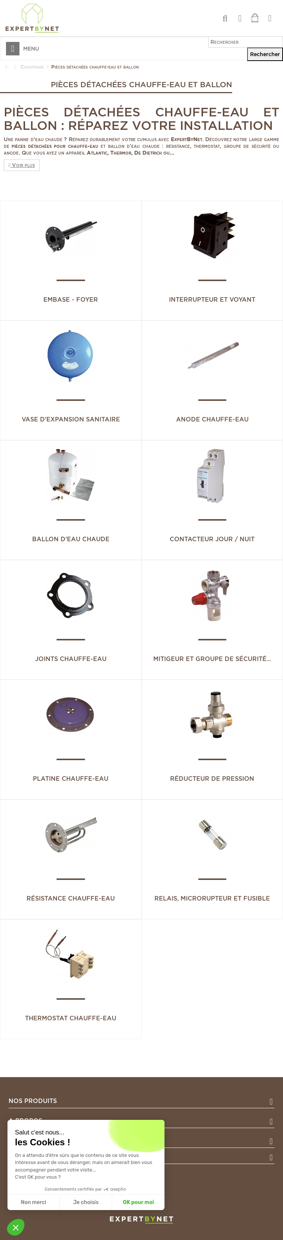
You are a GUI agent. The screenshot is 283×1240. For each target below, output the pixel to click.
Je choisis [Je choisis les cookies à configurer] (86, 1202)
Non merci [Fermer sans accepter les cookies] (33, 1202)
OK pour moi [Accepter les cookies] (138, 1202)
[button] (16, 1227)
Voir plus (22, 165)
